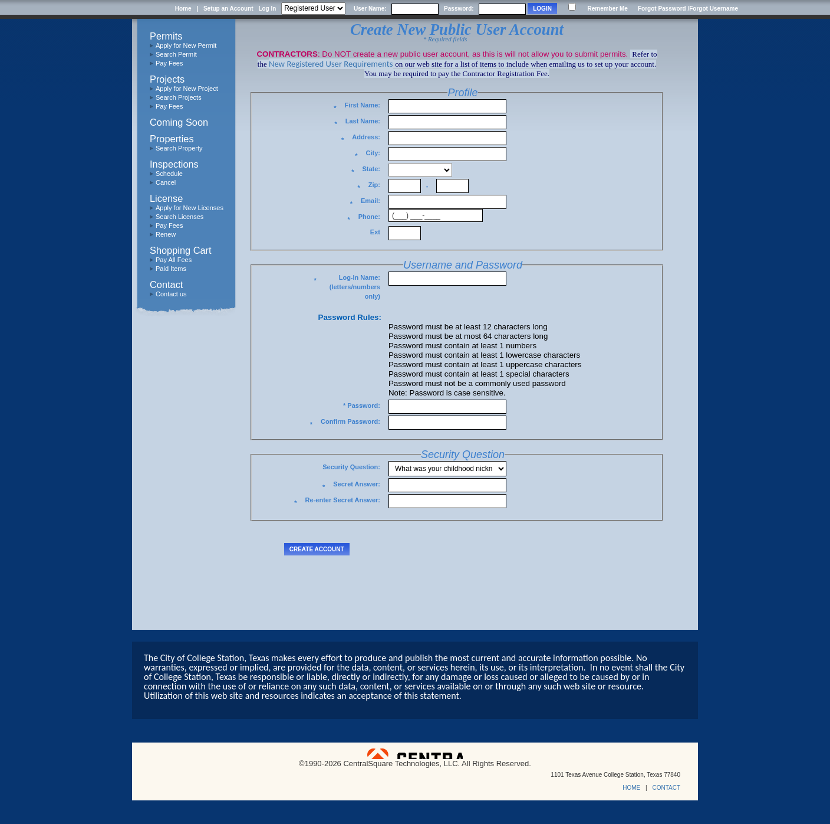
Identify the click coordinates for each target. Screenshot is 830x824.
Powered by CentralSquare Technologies (415, 753)
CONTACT (666, 787)
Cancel (166, 182)
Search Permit (176, 54)
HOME (631, 787)
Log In (267, 8)
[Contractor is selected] (313, 8)
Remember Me (607, 8)
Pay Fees (169, 63)
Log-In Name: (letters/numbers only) (347, 287)
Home (183, 8)
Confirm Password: (345, 423)
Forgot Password (662, 8)
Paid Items (171, 268)
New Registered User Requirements (331, 63)
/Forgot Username (712, 8)
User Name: (370, 8)
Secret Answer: (351, 486)
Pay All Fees (174, 259)
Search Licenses (179, 216)
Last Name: (357, 123)
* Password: (361, 405)
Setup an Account (228, 8)
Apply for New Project (187, 88)
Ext (375, 232)
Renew (166, 234)
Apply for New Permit (186, 45)
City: (367, 155)
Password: (459, 8)
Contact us (171, 293)
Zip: (369, 186)
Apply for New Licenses (189, 207)
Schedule (169, 173)
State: (365, 170)
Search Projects (179, 97)
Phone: (363, 218)
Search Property (179, 148)
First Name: (357, 107)
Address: (360, 139)
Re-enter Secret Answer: (337, 502)
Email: (365, 202)
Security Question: (351, 466)
